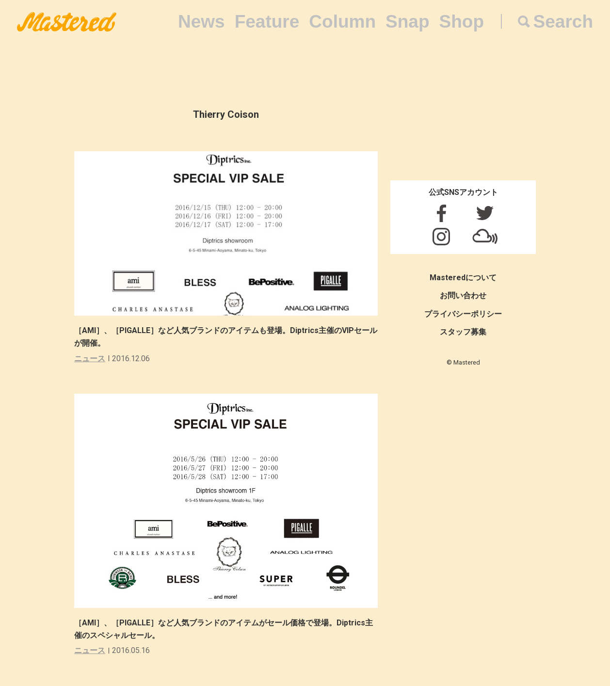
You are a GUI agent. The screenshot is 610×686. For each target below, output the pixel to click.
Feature (267, 22)
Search (563, 22)
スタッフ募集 (463, 331)
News (201, 22)
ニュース (89, 358)
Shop (461, 22)
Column (342, 22)
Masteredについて (463, 277)
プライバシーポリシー (463, 314)
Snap (407, 22)
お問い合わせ (463, 295)
